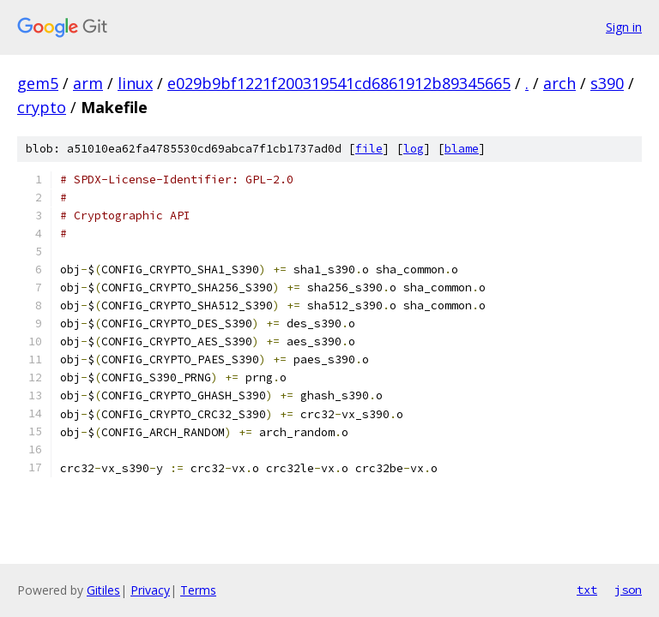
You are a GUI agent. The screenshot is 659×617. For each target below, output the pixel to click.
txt (587, 589)
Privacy (150, 590)
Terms (198, 590)
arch (559, 83)
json (628, 589)
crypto (41, 107)
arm (88, 83)
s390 (607, 83)
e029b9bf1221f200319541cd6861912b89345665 (339, 83)
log (413, 148)
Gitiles (103, 590)
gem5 (37, 83)
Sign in (624, 27)
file (369, 148)
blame (461, 148)
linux (135, 83)
